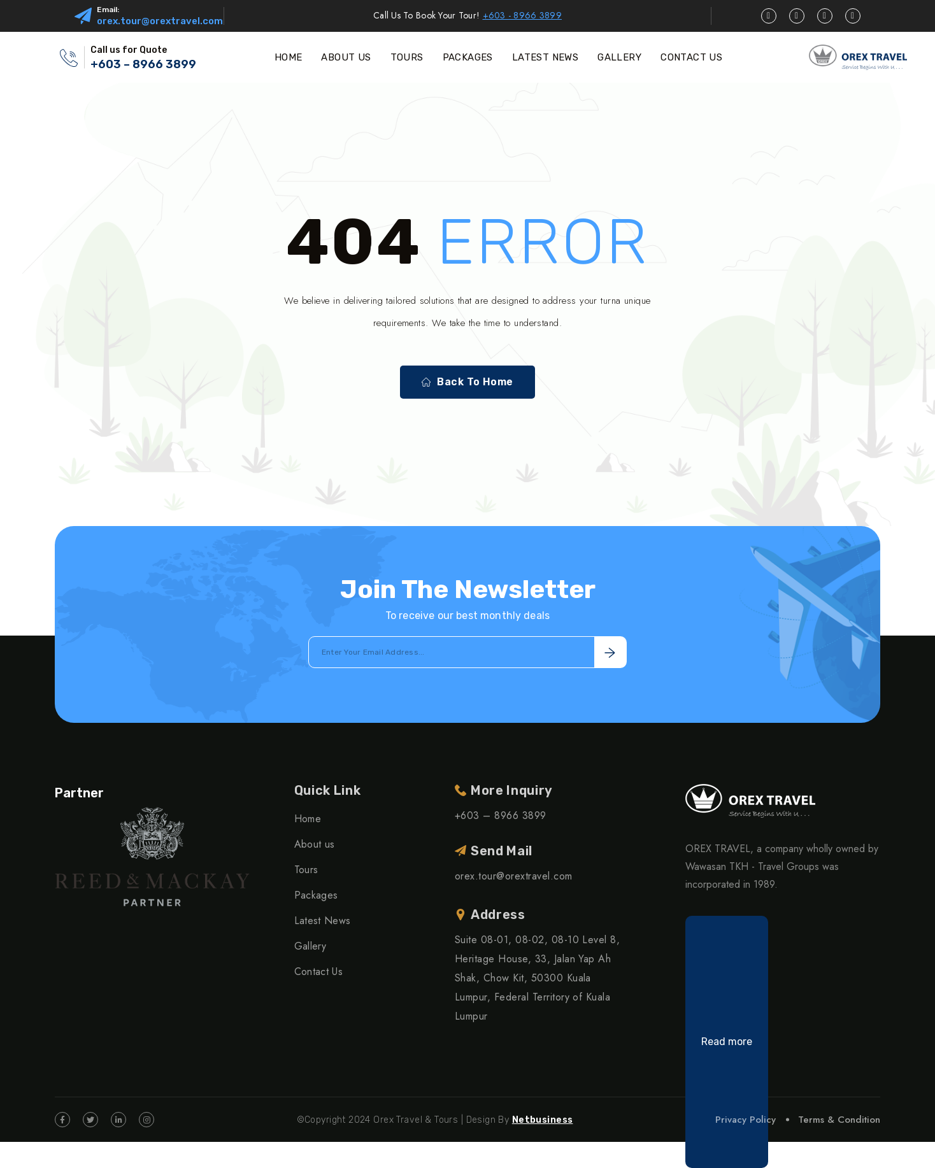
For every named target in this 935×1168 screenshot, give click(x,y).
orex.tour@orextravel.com (160, 21)
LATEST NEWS (545, 57)
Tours (306, 869)
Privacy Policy (745, 1120)
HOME (289, 57)
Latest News (322, 920)
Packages (316, 895)
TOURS (407, 57)
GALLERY (619, 57)
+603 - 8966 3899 (522, 15)
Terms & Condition (839, 1120)
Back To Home (467, 382)
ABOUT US (346, 57)
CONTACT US (691, 57)
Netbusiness (542, 1120)
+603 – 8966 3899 (143, 64)
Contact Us (318, 971)
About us (314, 844)
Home (307, 818)
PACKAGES (468, 57)
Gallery (310, 946)
